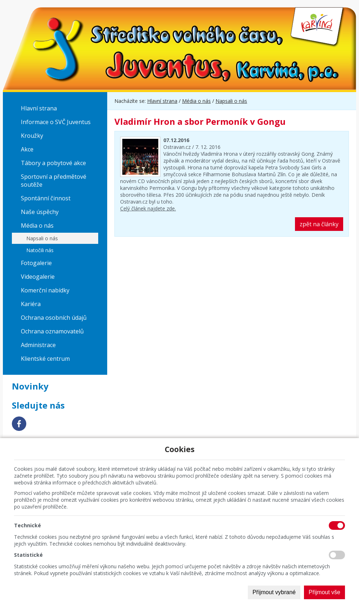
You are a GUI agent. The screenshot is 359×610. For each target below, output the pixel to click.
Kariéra (31, 304)
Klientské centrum (45, 359)
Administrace (38, 345)
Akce (27, 149)
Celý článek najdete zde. (148, 208)
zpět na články (319, 224)
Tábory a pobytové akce (53, 163)
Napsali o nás (42, 238)
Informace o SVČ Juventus (56, 122)
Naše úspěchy (40, 212)
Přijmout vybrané (274, 592)
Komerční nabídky (45, 290)
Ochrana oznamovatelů (52, 331)
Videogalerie (38, 277)
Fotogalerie (36, 263)
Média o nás (37, 225)
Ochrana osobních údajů (54, 318)
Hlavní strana (39, 108)
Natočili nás (40, 250)
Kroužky (32, 136)
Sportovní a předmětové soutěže (53, 180)
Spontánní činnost (46, 198)
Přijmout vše (324, 592)
